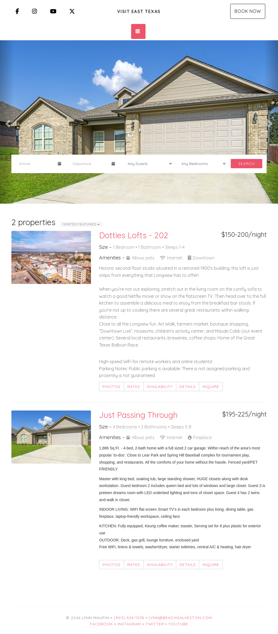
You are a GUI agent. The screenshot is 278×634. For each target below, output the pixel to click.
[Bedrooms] (201, 163)
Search (246, 163)
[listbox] (139, 122)
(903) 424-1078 (129, 617)
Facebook (101, 623)
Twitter (155, 623)
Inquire (211, 386)
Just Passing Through (138, 415)
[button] (7, 122)
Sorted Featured (81, 224)
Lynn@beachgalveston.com (180, 617)
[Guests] (148, 163)
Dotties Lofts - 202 (133, 235)
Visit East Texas (139, 11)
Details (187, 386)
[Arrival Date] (36, 163)
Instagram (129, 623)
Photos (112, 386)
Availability (160, 386)
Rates (133, 386)
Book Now (248, 11)
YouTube (178, 623)
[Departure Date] (90, 163)
